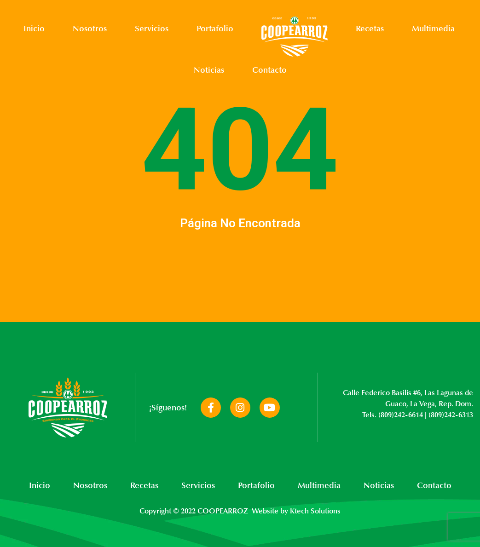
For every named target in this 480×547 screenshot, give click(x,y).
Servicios (151, 28)
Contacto (269, 70)
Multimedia (433, 28)
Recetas (370, 28)
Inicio (34, 28)
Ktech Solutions (315, 511)
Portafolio (215, 28)
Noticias (209, 70)
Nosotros (90, 28)
